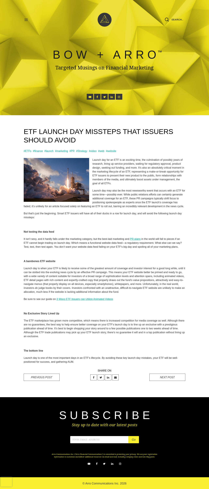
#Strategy (81, 151)
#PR (72, 151)
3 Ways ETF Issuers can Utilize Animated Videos (84, 299)
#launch (49, 151)
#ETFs (27, 151)
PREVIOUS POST (41, 377)
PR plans (135, 239)
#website (111, 151)
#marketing (61, 151)
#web (101, 151)
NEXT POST (167, 377)
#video (92, 151)
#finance (38, 151)
